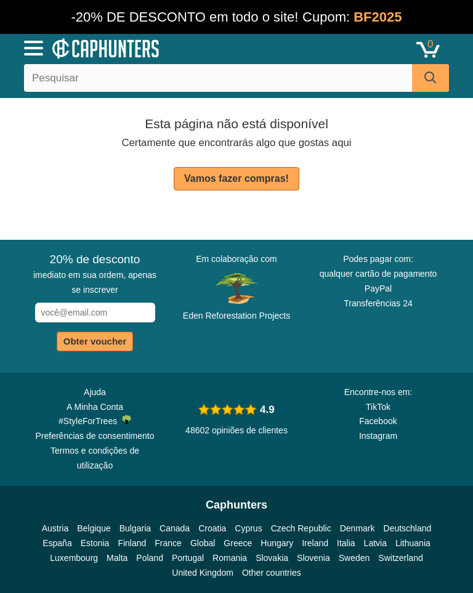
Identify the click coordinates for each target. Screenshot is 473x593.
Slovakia (272, 558)
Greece (238, 543)
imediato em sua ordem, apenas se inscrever (94, 274)
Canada (175, 528)
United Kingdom (202, 573)
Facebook (378, 421)
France (168, 543)
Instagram (378, 436)
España (56, 543)
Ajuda (95, 392)
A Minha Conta (95, 407)
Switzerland (400, 558)
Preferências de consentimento (95, 436)
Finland (132, 543)
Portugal (188, 558)
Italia (346, 543)
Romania (229, 558)
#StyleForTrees (95, 420)
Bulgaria (135, 528)
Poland (149, 558)
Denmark (357, 528)
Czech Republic (301, 528)
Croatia (212, 528)
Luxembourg (74, 558)
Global (202, 543)
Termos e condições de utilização (95, 458)
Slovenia (313, 558)
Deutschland (408, 528)
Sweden (354, 558)
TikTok (378, 407)
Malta (117, 558)
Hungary (277, 543)
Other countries (271, 573)
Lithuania (413, 543)
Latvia (375, 543)
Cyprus (248, 528)
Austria (55, 528)
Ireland (315, 543)
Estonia (95, 543)
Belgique (94, 528)
